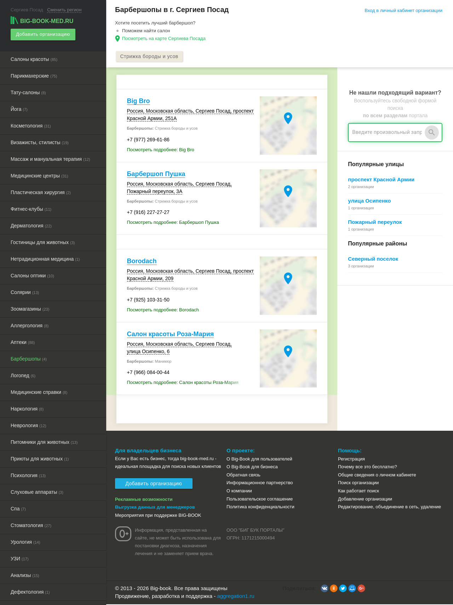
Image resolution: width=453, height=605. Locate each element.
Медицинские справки (39, 391)
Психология (28, 474)
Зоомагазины (30, 308)
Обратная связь (243, 475)
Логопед (23, 374)
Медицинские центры (39, 174)
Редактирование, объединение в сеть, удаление (389, 507)
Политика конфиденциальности (260, 507)
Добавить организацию (42, 33)
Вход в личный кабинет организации (403, 10)
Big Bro (138, 101)
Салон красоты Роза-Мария (170, 334)
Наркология (27, 408)
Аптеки (23, 341)
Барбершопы (29, 358)
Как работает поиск (358, 491)
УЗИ (20, 557)
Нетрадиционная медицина (45, 258)
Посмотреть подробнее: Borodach (163, 310)
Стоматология (31, 524)
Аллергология (30, 324)
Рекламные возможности (144, 499)
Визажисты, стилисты (40, 141)
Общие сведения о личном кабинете (377, 475)
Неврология (28, 424)
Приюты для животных (40, 457)
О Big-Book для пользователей (259, 459)
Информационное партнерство (259, 483)
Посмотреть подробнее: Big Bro (160, 150)
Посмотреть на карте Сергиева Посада (164, 38)
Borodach (142, 261)
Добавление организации (365, 499)
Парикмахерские (34, 75)
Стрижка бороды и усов (150, 57)
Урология (25, 541)
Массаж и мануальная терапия (50, 158)
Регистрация (351, 459)
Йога (19, 108)
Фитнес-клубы (31, 208)
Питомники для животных (44, 441)
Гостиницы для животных (43, 241)
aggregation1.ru (235, 597)
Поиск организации (358, 483)
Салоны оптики (32, 274)
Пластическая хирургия (41, 191)
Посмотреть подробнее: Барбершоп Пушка (173, 223)
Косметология (31, 125)
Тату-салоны (28, 91)
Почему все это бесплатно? (367, 467)
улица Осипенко (369, 201)
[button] (324, 589)
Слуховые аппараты (37, 491)
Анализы (25, 574)
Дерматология (31, 224)
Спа (18, 507)
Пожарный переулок (375, 223)
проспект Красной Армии (381, 180)
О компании (239, 491)
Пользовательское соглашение (259, 499)
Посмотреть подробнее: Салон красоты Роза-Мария (183, 383)
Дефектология (30, 591)
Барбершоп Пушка (156, 174)
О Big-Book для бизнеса (252, 467)
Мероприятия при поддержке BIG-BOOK (158, 515)
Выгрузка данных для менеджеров (155, 507)
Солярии (25, 291)
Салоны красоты (34, 58)
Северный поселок (373, 259)
